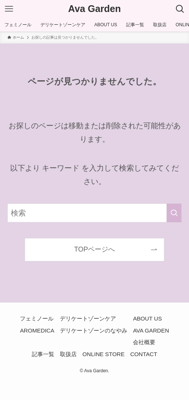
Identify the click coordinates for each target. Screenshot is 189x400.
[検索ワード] (94, 213)
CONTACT (143, 354)
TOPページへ (94, 249)
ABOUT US (147, 318)
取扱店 (68, 354)
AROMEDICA (37, 330)
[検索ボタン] (180, 9)
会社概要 (144, 342)
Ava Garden (94, 8)
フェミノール (37, 318)
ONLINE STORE (103, 354)
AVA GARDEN (151, 330)
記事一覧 (43, 354)
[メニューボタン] (9, 9)
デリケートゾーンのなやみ (93, 330)
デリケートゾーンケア (88, 318)
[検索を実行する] (174, 213)
